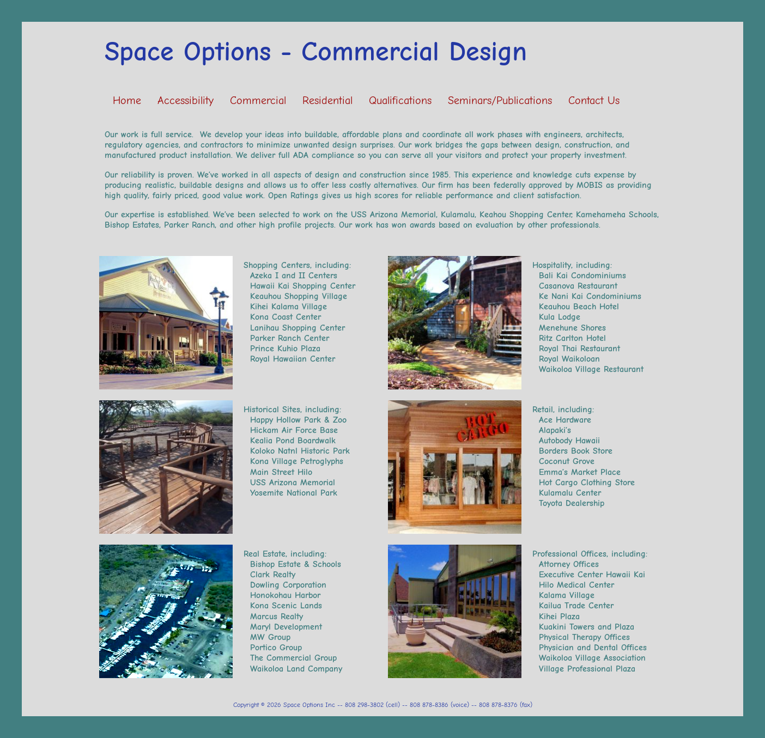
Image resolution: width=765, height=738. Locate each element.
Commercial (258, 100)
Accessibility (185, 100)
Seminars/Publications (500, 100)
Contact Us (594, 100)
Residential (327, 100)
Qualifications (400, 100)
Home (127, 100)
